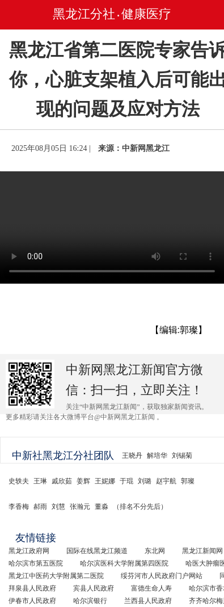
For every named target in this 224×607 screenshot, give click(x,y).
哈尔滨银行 (90, 601)
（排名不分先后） (140, 507)
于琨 (126, 481)
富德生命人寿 (151, 588)
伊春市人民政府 (32, 601)
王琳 (40, 481)
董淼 (101, 507)
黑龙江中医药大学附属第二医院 (56, 576)
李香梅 (19, 507)
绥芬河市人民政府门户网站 (161, 576)
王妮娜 (105, 481)
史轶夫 (19, 481)
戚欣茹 (62, 481)
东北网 (155, 551)
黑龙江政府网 (29, 551)
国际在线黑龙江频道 (97, 551)
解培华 (157, 456)
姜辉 (83, 481)
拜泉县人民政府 (32, 588)
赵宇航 (166, 481)
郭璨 (188, 481)
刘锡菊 (182, 456)
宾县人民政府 (93, 588)
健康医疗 (146, 14)
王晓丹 (132, 456)
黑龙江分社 (84, 14)
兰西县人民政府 (148, 601)
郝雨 (40, 507)
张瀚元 (80, 507)
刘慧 (58, 507)
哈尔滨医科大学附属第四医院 (124, 563)
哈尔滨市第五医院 (36, 563)
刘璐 (144, 481)
